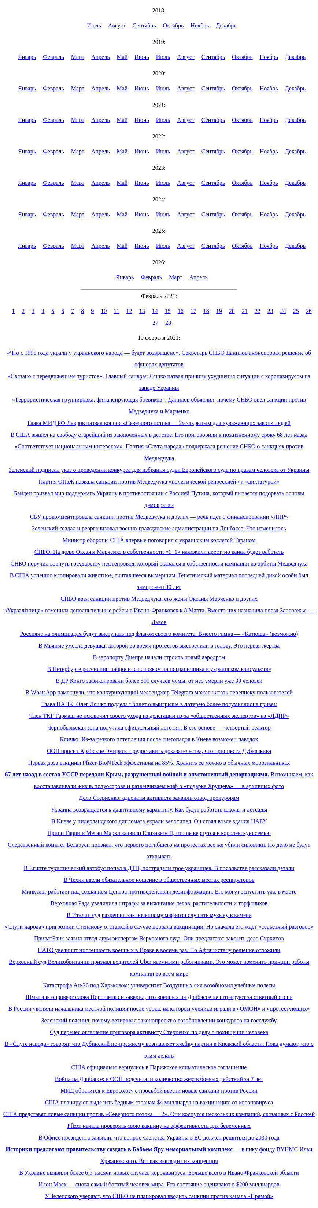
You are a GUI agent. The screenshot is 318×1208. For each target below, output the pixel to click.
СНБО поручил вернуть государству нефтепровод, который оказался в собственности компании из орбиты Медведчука (159, 563)
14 (155, 311)
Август (117, 25)
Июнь (141, 57)
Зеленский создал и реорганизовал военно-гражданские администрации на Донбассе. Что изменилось (159, 528)
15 (168, 311)
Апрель (100, 57)
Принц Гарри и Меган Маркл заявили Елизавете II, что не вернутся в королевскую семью (159, 833)
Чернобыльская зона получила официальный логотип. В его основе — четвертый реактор (159, 727)
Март (77, 57)
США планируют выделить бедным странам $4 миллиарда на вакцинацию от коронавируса (159, 1102)
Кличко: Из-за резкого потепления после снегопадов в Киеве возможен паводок (159, 739)
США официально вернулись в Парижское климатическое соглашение (159, 1067)
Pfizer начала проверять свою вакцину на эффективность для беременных (159, 1126)
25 (296, 311)
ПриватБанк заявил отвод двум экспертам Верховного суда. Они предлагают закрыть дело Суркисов (159, 938)
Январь (27, 57)
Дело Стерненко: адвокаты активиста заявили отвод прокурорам (159, 798)
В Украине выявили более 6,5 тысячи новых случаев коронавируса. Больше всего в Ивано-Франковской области (159, 1173)
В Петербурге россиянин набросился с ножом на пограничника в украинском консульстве (159, 669)
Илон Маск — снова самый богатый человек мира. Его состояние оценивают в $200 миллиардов (158, 1184)
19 (219, 311)
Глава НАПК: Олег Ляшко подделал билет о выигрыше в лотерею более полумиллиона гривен (159, 704)
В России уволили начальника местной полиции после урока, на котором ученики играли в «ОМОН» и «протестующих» (159, 1009)
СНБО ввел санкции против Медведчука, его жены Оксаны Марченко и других (158, 599)
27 (155, 323)
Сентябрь (144, 25)
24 (283, 311)
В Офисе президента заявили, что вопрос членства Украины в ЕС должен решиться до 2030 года (158, 1137)
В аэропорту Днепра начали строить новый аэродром (159, 657)
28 (168, 323)
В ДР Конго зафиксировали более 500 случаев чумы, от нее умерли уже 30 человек (159, 681)
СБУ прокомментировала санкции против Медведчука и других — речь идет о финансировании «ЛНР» (159, 517)
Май (122, 57)
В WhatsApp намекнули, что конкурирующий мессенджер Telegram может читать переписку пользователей (158, 692)
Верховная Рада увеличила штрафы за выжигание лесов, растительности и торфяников (159, 903)
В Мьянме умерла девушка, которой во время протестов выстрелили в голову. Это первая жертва (159, 645)
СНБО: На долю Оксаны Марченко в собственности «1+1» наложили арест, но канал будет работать (159, 552)
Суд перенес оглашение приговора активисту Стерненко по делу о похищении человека (159, 1032)
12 (129, 311)
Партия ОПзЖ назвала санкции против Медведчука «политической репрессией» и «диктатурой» (158, 481)
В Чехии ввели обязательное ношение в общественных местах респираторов (158, 880)
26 (309, 311)
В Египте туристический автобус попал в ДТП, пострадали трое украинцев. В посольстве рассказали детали (159, 868)
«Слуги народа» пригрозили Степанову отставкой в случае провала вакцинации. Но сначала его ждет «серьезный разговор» (158, 927)
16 (181, 311)
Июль (94, 25)
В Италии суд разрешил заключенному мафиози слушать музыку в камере (159, 915)
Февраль (53, 57)
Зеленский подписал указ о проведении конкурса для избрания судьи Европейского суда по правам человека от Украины (159, 470)
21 (245, 311)
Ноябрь (200, 25)
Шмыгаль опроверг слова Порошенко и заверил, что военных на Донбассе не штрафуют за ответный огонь (159, 997)
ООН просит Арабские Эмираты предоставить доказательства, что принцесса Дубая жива (159, 751)
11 (116, 311)
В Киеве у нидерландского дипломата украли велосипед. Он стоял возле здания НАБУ (159, 821)
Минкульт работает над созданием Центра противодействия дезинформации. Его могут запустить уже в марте (159, 891)
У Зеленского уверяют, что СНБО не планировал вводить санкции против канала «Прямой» (159, 1196)
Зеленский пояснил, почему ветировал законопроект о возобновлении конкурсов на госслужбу (159, 1020)
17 (193, 311)
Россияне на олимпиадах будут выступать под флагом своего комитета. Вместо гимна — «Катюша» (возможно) (159, 634)
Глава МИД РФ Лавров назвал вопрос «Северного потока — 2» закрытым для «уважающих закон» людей (159, 423)
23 (270, 311)
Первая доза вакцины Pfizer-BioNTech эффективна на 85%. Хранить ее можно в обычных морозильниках (159, 763)
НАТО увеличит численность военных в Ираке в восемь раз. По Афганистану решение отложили (159, 950)
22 (257, 311)
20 (232, 311)
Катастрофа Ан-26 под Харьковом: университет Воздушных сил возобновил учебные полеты (159, 985)
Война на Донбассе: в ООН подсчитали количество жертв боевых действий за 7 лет (159, 1079)
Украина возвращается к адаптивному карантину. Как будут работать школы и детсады (159, 809)
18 (206, 311)
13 (142, 311)
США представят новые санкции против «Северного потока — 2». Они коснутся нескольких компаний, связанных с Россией (159, 1114)
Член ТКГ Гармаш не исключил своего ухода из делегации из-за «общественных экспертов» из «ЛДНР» (159, 716)
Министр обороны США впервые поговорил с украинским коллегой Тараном (159, 540)
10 (104, 311)
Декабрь (226, 25)
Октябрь (173, 25)
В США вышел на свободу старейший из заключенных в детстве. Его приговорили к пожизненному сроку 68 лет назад (159, 435)
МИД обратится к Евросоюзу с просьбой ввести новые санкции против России (159, 1091)
